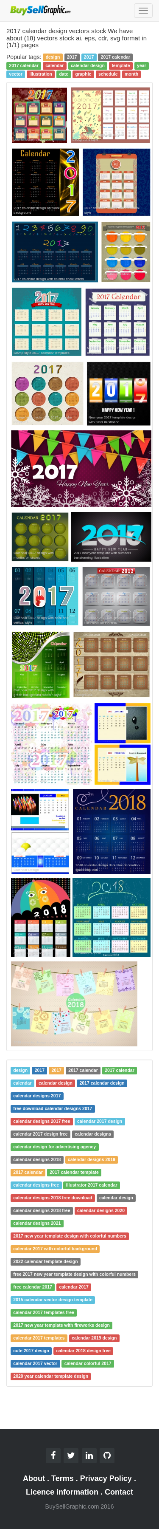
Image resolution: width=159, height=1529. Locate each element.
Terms (62, 1478)
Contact (119, 1492)
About (34, 1478)
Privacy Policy (106, 1478)
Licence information (62, 1492)
